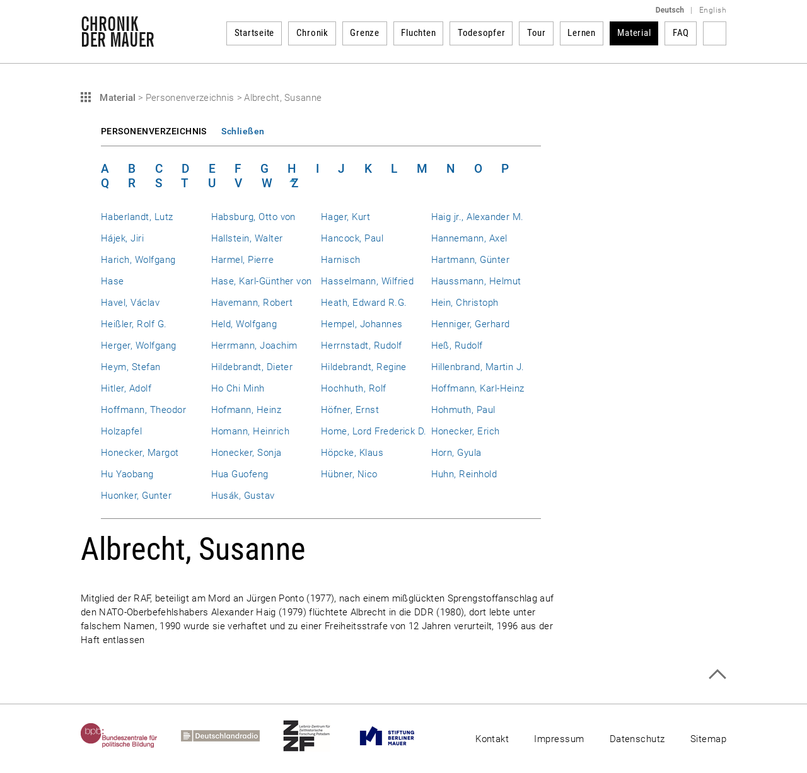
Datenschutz (637, 739)
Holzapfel (121, 431)
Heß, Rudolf (457, 345)
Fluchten (418, 32)
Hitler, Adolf (126, 388)
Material (634, 32)
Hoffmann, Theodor (143, 410)
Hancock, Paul (352, 238)
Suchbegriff (714, 33)
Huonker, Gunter (136, 495)
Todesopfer (482, 32)
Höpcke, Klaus (352, 452)
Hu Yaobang (127, 474)
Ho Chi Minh (238, 388)
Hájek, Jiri (122, 238)
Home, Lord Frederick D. (374, 431)
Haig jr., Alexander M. (477, 217)
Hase (112, 281)
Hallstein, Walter (247, 238)
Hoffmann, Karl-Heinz (478, 388)
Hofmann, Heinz (246, 410)
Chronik (312, 32)
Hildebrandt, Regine (364, 367)
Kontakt (492, 739)
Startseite (255, 32)
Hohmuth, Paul (463, 410)
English (712, 10)
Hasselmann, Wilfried (367, 281)
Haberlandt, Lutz (137, 217)
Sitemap (708, 739)
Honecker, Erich (465, 431)
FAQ (681, 32)
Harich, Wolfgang (138, 259)
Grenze (365, 32)
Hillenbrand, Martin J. (478, 367)
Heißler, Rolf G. (134, 324)
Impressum (559, 739)
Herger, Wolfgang (139, 345)
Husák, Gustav (243, 495)
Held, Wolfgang (244, 324)
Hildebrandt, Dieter (252, 367)
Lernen (581, 32)
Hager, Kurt (345, 217)
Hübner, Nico (349, 474)
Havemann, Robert (252, 302)
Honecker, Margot (140, 452)
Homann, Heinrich (250, 431)
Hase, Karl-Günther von (261, 281)
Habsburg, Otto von (253, 217)
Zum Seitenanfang (717, 674)
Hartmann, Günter (470, 259)
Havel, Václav (130, 302)
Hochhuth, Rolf (353, 388)
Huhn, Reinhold (464, 474)
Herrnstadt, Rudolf (361, 345)
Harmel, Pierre (242, 259)
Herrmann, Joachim (254, 345)
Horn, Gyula (456, 452)
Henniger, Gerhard (470, 324)
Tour (536, 32)
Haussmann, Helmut (476, 281)
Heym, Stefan (131, 367)
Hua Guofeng (240, 474)
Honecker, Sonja (246, 452)
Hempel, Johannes (362, 324)
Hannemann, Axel (469, 238)
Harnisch (341, 259)
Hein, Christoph (465, 302)
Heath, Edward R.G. (364, 302)
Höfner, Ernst (350, 410)
